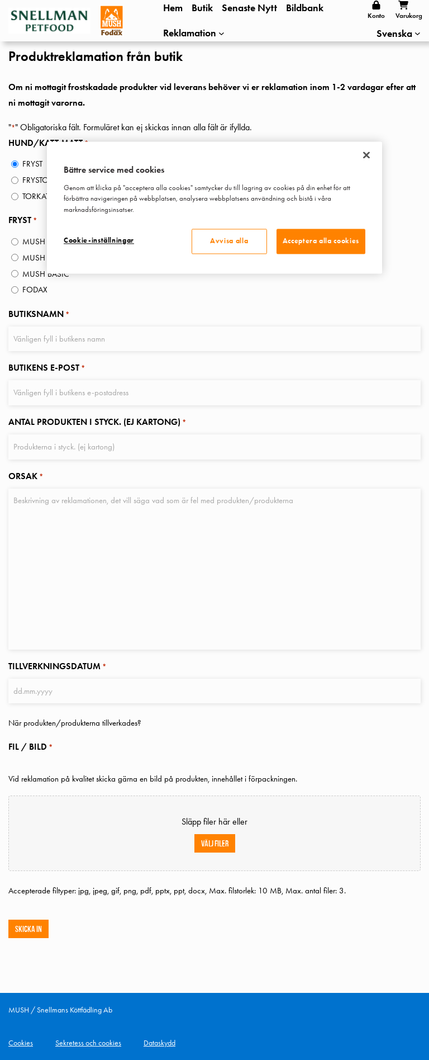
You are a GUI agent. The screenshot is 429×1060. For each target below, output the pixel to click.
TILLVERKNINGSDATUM (57, 666)
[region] (214, 207)
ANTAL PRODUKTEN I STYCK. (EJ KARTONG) (97, 422)
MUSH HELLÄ (45, 241)
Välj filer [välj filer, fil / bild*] (214, 841)
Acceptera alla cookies (321, 241)
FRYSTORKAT (44, 180)
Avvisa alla (229, 241)
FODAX (34, 290)
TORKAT (35, 196)
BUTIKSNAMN (38, 315)
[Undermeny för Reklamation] (194, 33)
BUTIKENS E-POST (46, 368)
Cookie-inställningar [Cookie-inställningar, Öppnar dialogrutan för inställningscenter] (99, 240)
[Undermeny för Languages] (417, 33)
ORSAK (25, 476)
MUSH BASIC (45, 274)
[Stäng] (366, 155)
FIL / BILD (30, 747)
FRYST (32, 164)
